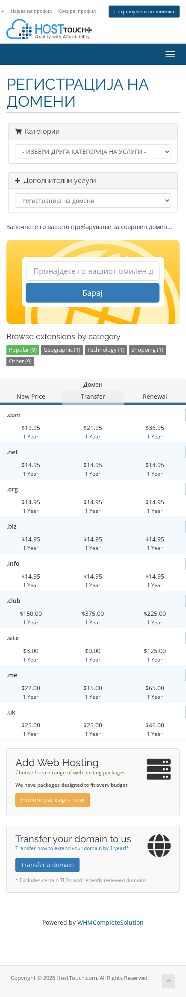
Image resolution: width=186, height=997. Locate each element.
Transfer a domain (47, 865)
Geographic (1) (62, 349)
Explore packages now (52, 800)
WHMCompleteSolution (110, 922)
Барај (93, 293)
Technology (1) (105, 349)
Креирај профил (77, 11)
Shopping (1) (147, 349)
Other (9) (20, 361)
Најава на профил (31, 11)
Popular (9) (23, 349)
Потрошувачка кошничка (144, 11)
